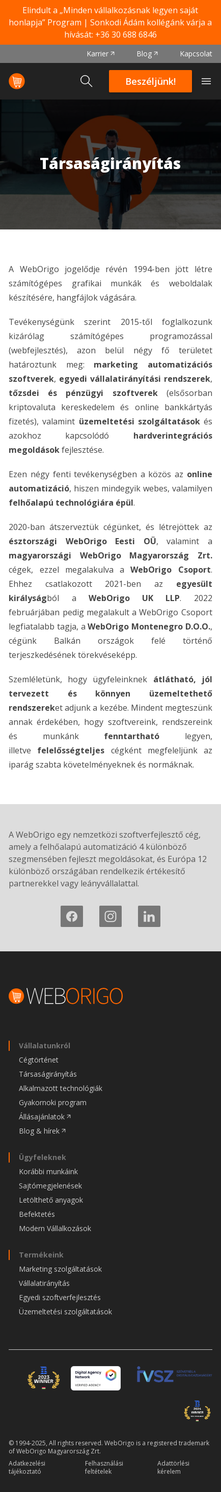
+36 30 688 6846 (126, 34)
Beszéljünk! (150, 81)
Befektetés (37, 1214)
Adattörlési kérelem (173, 1468)
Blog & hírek (39, 1131)
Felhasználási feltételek (104, 1468)
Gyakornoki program (53, 1102)
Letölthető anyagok (51, 1200)
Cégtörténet (39, 1060)
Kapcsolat (196, 53)
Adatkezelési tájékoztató (27, 1468)
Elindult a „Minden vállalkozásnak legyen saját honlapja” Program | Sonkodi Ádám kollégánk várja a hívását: (110, 22)
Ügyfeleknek (42, 1157)
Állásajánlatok (42, 1116)
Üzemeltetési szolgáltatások (65, 1311)
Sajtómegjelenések (50, 1185)
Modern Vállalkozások (55, 1228)
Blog (144, 53)
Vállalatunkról (44, 1045)
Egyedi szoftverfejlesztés (60, 1297)
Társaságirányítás (48, 1074)
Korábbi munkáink (48, 1171)
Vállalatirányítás (44, 1283)
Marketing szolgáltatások (60, 1269)
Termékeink (41, 1254)
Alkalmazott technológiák (60, 1088)
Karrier (97, 53)
